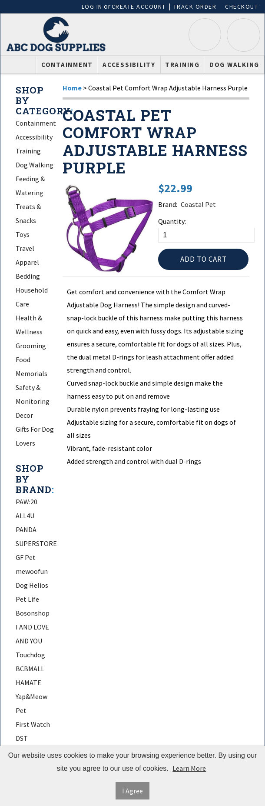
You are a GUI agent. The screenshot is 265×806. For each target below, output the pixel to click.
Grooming (31, 345)
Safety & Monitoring (33, 394)
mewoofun (32, 571)
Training (182, 64)
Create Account (139, 6)
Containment (67, 64)
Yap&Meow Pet (31, 703)
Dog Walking (234, 64)
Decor (24, 415)
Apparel (27, 262)
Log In (92, 6)
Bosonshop (33, 613)
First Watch (33, 724)
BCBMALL (30, 668)
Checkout (241, 6)
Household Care (32, 297)
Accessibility (129, 64)
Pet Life (27, 599)
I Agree (132, 790)
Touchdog (30, 654)
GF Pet (26, 557)
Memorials (31, 373)
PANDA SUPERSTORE (36, 536)
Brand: (167, 204)
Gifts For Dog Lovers (35, 436)
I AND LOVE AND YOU (32, 634)
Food (23, 359)
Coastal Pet (198, 204)
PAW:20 (26, 501)
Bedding (28, 276)
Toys (23, 234)
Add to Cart (203, 259)
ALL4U (25, 515)
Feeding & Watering (30, 185)
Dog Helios (32, 585)
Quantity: (172, 221)
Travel (25, 248)
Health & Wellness (29, 324)
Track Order (195, 6)
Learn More (189, 768)
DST (22, 738)
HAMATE (28, 682)
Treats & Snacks (28, 213)
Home (72, 87)
